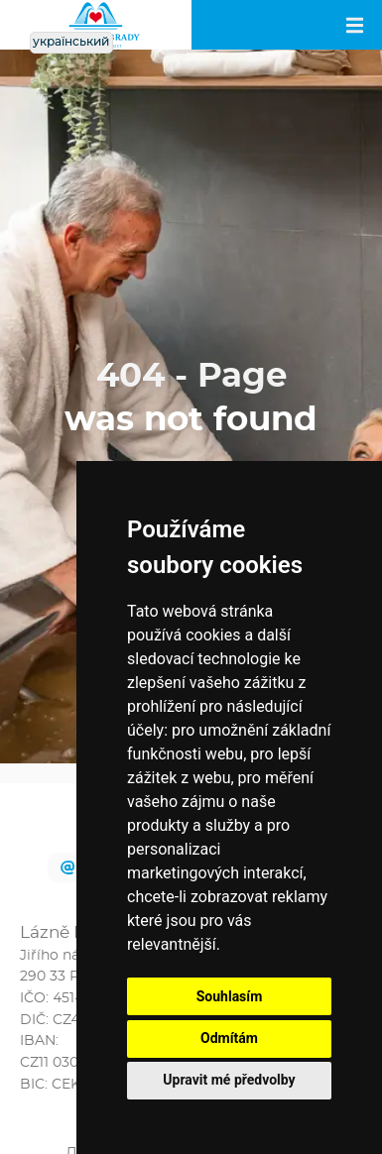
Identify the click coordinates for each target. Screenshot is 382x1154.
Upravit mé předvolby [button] (229, 1080)
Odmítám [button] (229, 1038)
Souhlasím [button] (229, 996)
